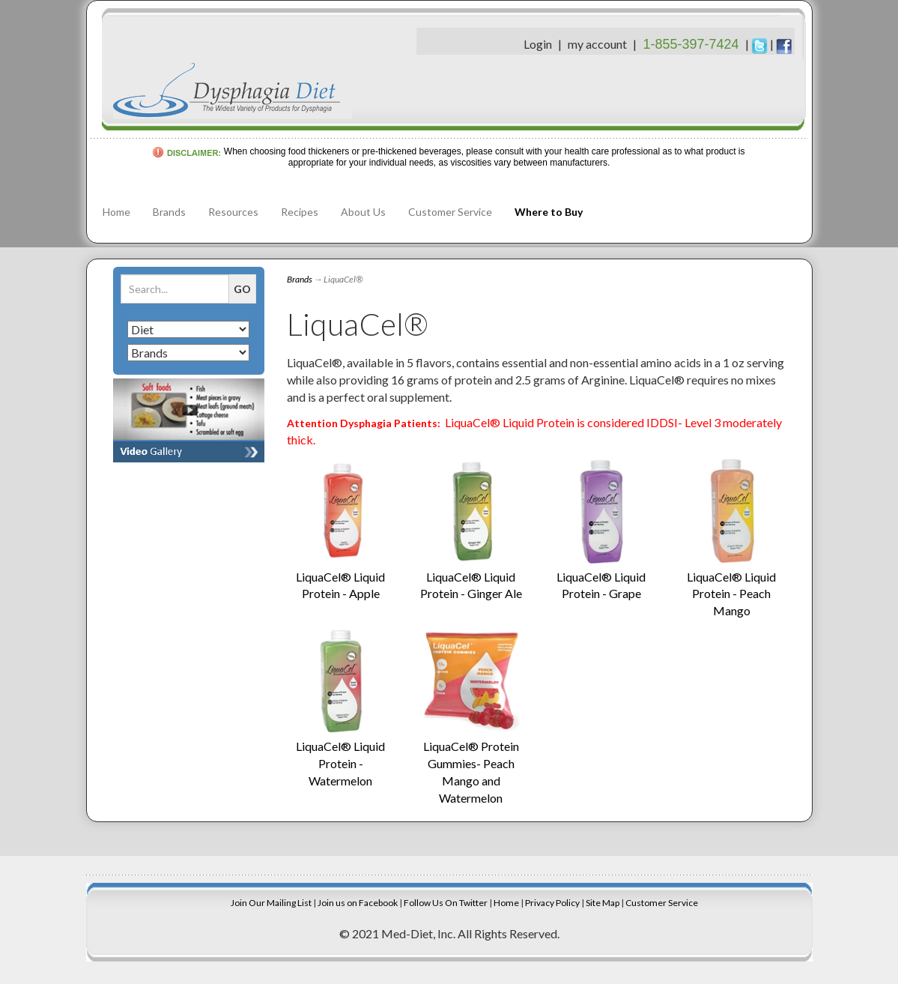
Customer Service (450, 211)
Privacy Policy (552, 902)
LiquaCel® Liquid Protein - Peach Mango (731, 594)
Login (538, 44)
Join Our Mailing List (271, 902)
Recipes (299, 211)
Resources (233, 211)
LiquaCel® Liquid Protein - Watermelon (340, 763)
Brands (169, 211)
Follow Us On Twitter (446, 902)
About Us (363, 211)
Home (116, 211)
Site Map (602, 902)
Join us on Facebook (358, 902)
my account (597, 44)
